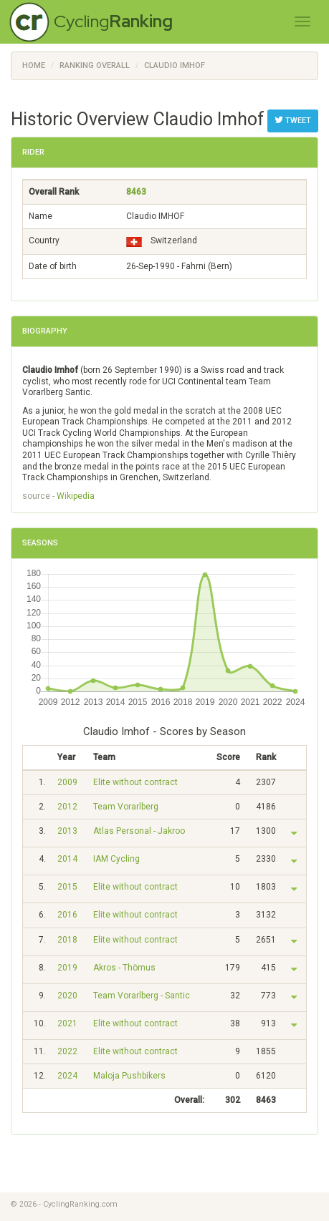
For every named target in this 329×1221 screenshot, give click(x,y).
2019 (67, 968)
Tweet (293, 120)
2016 (67, 915)
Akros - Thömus (124, 968)
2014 (67, 859)
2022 (67, 1051)
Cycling (113, 21)
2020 (67, 996)
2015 (67, 887)
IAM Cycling (116, 859)
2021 (67, 1023)
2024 (67, 1076)
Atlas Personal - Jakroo (139, 831)
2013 (67, 831)
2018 (67, 940)
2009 (67, 782)
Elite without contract (135, 782)
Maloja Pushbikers (129, 1076)
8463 (136, 192)
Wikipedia (76, 496)
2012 (67, 807)
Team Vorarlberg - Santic (141, 996)
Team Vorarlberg (125, 807)
